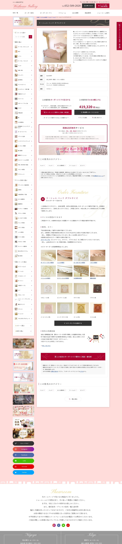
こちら (82, 372)
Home (38, 17)
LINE (63, 525)
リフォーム (62, 13)
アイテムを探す (44, 17)
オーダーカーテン (46, 13)
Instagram (54, 525)
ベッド (50, 17)
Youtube (68, 525)
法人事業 (75, 13)
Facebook (58, 525)
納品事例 (88, 13)
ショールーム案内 (103, 13)
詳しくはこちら (46, 346)
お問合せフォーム (98, 176)
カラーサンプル (45, 240)
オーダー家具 (29, 13)
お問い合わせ (54, 372)
